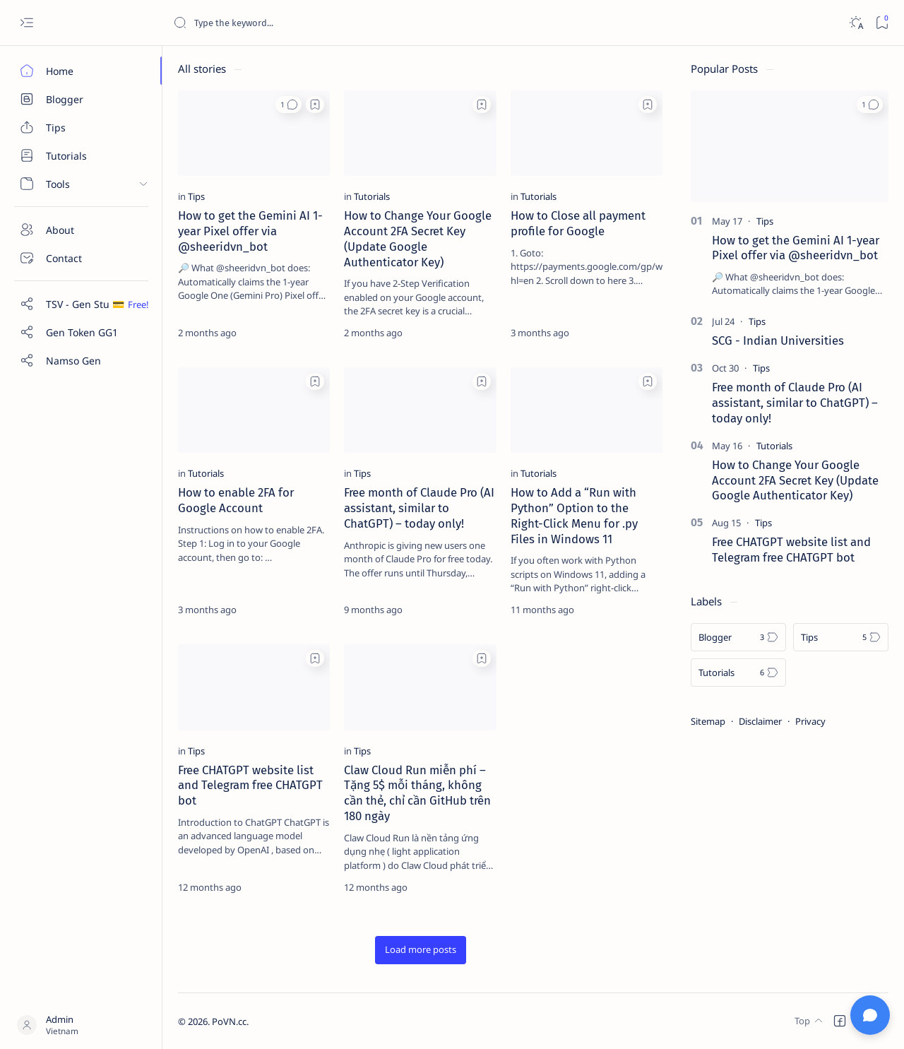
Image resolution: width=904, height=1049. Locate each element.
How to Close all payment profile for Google (578, 223)
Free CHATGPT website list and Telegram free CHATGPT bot (250, 785)
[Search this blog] (279, 22)
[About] (81, 229)
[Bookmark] (881, 23)
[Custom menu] (81, 304)
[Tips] (81, 127)
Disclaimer (760, 721)
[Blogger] (81, 99)
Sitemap (708, 721)
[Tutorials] (81, 155)
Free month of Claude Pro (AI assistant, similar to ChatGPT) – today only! (419, 508)
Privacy (810, 721)
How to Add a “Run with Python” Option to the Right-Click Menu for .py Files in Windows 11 (574, 515)
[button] (288, 104)
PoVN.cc (229, 1021)
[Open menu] (26, 23)
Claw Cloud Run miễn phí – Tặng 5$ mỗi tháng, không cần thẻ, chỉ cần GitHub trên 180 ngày (417, 793)
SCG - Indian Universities (778, 340)
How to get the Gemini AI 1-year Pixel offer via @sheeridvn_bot (250, 231)
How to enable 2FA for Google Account (236, 500)
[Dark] (855, 23)
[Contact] (81, 258)
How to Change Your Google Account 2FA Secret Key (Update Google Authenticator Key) (418, 238)
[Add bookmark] (315, 104)
